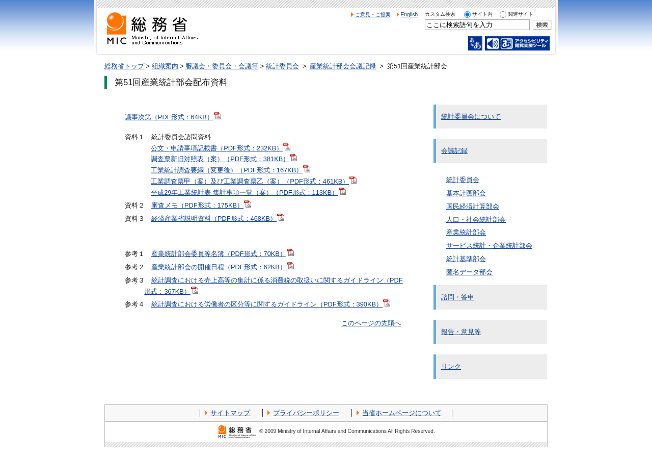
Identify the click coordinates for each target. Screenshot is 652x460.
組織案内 (165, 66)
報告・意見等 (461, 332)
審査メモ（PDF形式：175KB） (201, 205)
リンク (451, 366)
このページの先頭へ (371, 323)
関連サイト (520, 14)
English (409, 14)
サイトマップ (230, 413)
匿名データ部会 (469, 272)
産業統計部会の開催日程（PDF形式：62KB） (222, 267)
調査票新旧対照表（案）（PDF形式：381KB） (224, 159)
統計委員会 (282, 66)
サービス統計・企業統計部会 (489, 245)
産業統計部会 (466, 232)
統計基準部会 (466, 259)
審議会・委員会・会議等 (221, 66)
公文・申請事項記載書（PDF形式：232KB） (220, 148)
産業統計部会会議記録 (343, 66)
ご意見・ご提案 (373, 14)
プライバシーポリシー (306, 413)
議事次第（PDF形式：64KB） (173, 117)
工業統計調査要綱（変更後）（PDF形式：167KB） (230, 170)
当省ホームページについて (402, 413)
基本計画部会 (466, 193)
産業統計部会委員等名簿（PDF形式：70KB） (222, 254)
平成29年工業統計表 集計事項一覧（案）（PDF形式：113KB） (248, 192)
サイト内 (482, 14)
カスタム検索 (440, 14)
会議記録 (454, 151)
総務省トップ (124, 66)
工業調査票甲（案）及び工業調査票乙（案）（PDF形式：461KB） (254, 181)
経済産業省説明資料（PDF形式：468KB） (217, 218)
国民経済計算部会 (472, 206)
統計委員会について (471, 116)
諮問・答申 (457, 297)
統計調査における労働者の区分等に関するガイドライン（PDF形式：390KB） (270, 304)
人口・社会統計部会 (476, 219)
